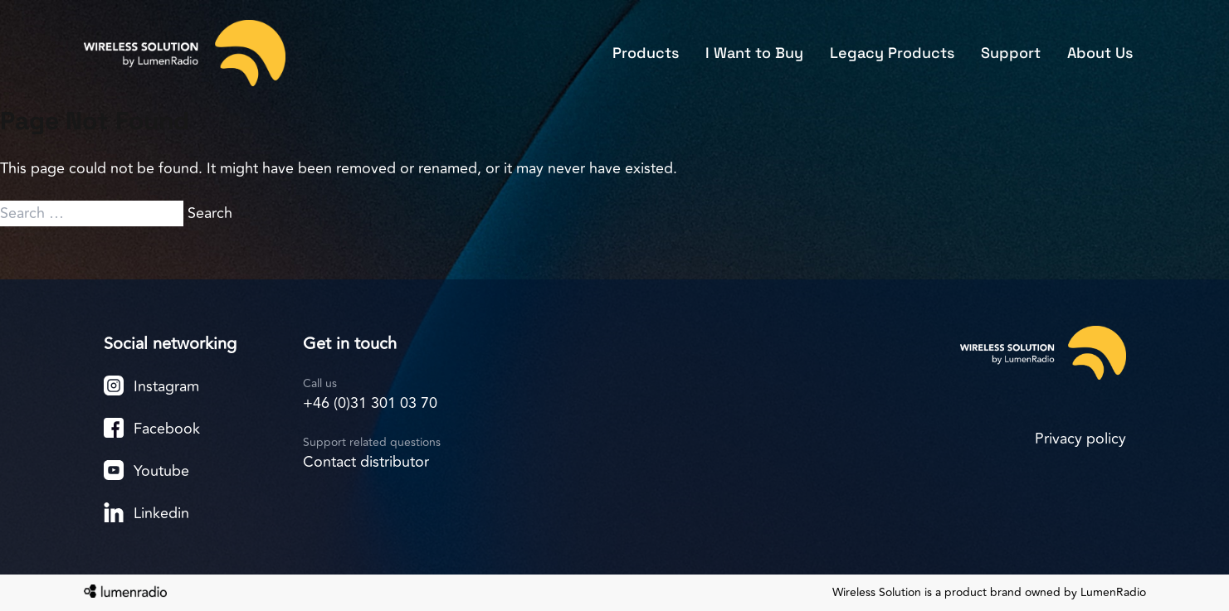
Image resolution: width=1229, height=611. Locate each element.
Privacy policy (1080, 438)
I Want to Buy (754, 52)
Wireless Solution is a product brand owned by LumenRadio (989, 592)
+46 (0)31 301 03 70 (370, 403)
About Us (1100, 52)
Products (645, 52)
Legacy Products (892, 52)
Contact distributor (366, 461)
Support (1011, 52)
